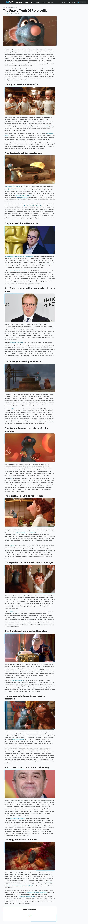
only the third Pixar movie (26, 896)
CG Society (13, 612)
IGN (12, 409)
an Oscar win (50, 125)
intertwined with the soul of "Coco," (26, 533)
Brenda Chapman (13, 190)
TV (31, 2)
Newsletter (81, 2)
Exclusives (19, 2)
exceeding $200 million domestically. (37, 892)
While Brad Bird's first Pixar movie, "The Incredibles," (19, 256)
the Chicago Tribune (18, 739)
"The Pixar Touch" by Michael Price (33, 206)
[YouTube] (62, 2)
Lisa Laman (6, 13)
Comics (50, 2)
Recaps (44, 2)
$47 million (49, 882)
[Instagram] (67, 2)
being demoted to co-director (24, 195)
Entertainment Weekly (16, 342)
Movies (26, 2)
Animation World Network (17, 818)
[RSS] (74, 2)
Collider (12, 545)
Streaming (37, 2)
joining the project (22, 197)
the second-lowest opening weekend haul (21, 886)
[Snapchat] (72, 2)
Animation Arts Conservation (18, 271)
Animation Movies (13, 7)
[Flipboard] (70, 2)
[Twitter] (65, 2)
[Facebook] (60, 2)
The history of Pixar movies (12, 186)
